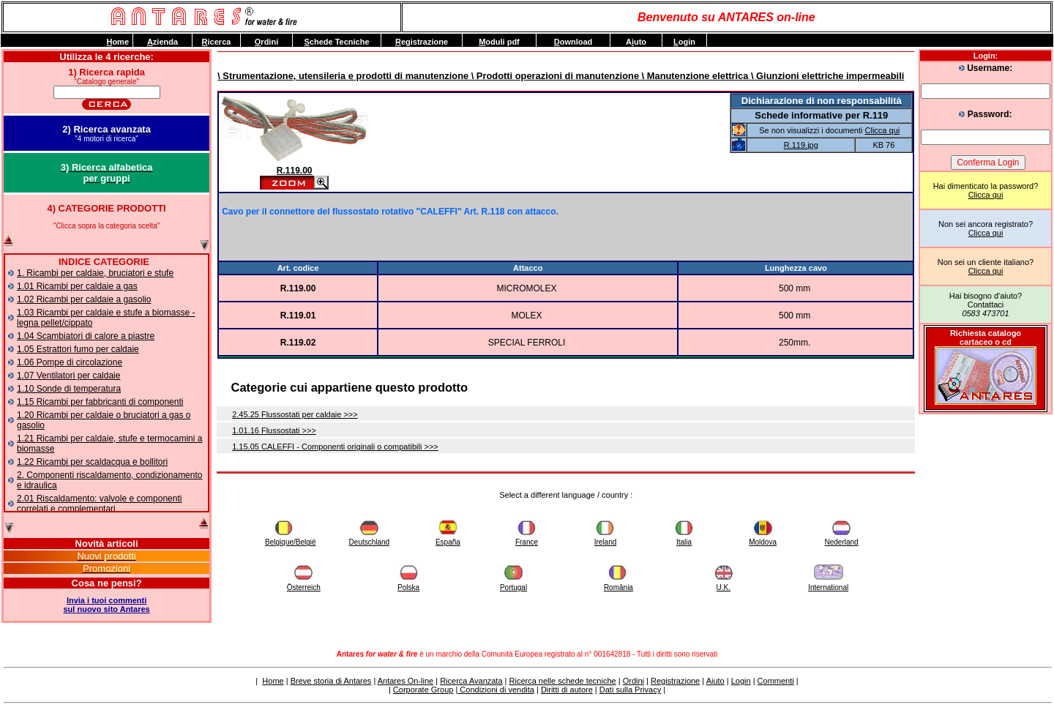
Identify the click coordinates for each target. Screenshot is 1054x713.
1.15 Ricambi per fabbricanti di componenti (100, 402)
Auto (636, 41)
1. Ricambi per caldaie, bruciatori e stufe (95, 273)
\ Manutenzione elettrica (693, 75)
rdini (266, 41)
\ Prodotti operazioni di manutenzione (553, 75)
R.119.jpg (801, 145)
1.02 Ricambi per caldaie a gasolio (84, 299)
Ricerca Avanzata (471, 680)
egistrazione (421, 41)
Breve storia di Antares (331, 680)
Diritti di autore (567, 689)
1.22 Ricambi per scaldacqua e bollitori (92, 462)
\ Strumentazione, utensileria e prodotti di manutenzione (342, 75)
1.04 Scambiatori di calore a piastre (85, 336)
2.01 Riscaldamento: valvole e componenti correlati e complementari (99, 503)
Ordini (633, 680)
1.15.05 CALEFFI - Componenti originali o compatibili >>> (335, 446)
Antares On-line (405, 680)
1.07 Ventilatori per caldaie (68, 375)
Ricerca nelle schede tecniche (562, 680)
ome (117, 41)
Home (272, 680)
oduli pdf (499, 41)
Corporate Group (423, 689)
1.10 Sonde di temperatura (69, 389)
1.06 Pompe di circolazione (69, 362)
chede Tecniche (336, 41)
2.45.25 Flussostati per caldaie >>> (295, 414)
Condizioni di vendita (495, 689)
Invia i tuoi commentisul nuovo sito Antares (107, 604)
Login (741, 680)
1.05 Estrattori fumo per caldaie (78, 349)
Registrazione (675, 680)
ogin (684, 41)
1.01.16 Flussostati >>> (274, 430)
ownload (573, 41)
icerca (216, 41)
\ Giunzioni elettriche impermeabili (826, 75)
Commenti (776, 680)
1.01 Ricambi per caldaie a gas (77, 286)
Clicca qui (985, 194)
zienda (162, 41)
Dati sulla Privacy (630, 689)
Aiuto (715, 680)
